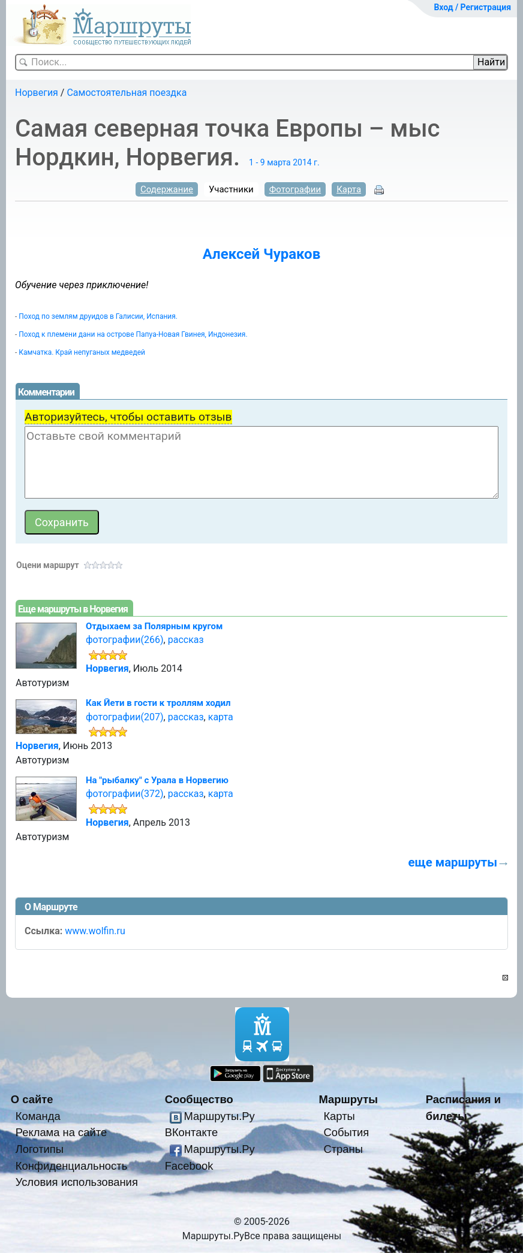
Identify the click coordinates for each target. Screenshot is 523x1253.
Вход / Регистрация (472, 7)
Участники (231, 189)
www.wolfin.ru (95, 931)
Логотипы (40, 1149)
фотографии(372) (125, 793)
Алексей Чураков (261, 254)
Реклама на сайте (61, 1132)
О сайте (32, 1099)
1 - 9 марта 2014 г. (284, 162)
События (346, 1132)
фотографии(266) (125, 639)
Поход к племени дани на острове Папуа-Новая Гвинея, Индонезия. (133, 334)
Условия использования (77, 1182)
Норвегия (36, 92)
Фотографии (295, 189)
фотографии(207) (125, 717)
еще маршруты (452, 862)
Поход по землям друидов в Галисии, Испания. (98, 316)
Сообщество (199, 1099)
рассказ (186, 639)
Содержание (166, 189)
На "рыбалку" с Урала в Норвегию (157, 780)
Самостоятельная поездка (127, 92)
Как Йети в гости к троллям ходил (158, 703)
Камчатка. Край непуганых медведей (82, 352)
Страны (343, 1149)
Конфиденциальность (72, 1166)
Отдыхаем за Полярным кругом (154, 626)
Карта (348, 189)
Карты (338, 1116)
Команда (38, 1116)
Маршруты (348, 1099)
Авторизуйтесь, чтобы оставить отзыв (128, 417)
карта (220, 717)
